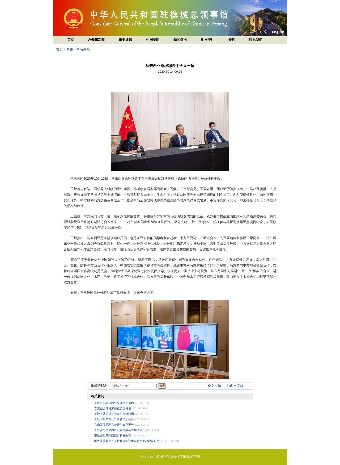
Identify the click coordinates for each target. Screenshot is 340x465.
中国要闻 (152, 40)
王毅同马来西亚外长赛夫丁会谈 (114, 419)
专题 (69, 49)
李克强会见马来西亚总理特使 (112, 408)
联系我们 (255, 40)
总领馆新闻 (96, 40)
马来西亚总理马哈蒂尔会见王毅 (114, 424)
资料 (231, 40)
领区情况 (180, 40)
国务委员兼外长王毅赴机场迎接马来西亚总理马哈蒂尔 (128, 441)
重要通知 (125, 40)
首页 (70, 40)
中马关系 (83, 49)
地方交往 (207, 40)
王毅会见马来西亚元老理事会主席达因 (118, 430)
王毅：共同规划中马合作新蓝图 (114, 413)
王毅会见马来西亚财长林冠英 (112, 435)
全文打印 (214, 386)
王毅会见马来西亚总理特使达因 (114, 403)
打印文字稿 (235, 386)
